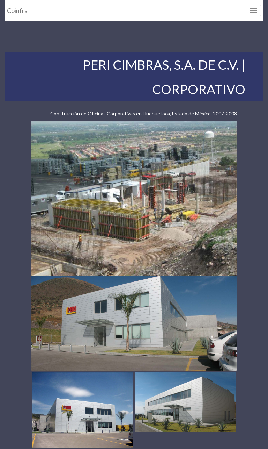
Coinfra (17, 10)
